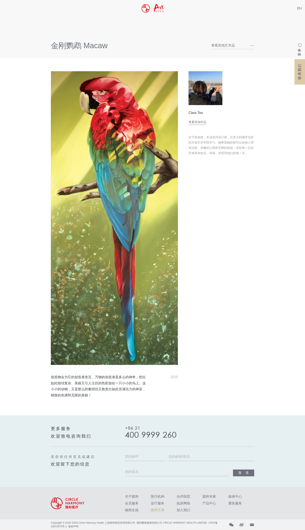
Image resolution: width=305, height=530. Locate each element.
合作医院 (183, 496)
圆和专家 (209, 496)
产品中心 (209, 503)
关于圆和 (132, 496)
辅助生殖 (132, 510)
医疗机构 (157, 496)
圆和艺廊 (157, 510)
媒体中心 (235, 496)
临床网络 (183, 503)
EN (299, 8)
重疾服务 (235, 503)
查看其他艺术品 (223, 45)
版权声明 (73, 526)
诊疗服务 (157, 503)
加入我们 (183, 510)
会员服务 (132, 503)
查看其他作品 (197, 122)
